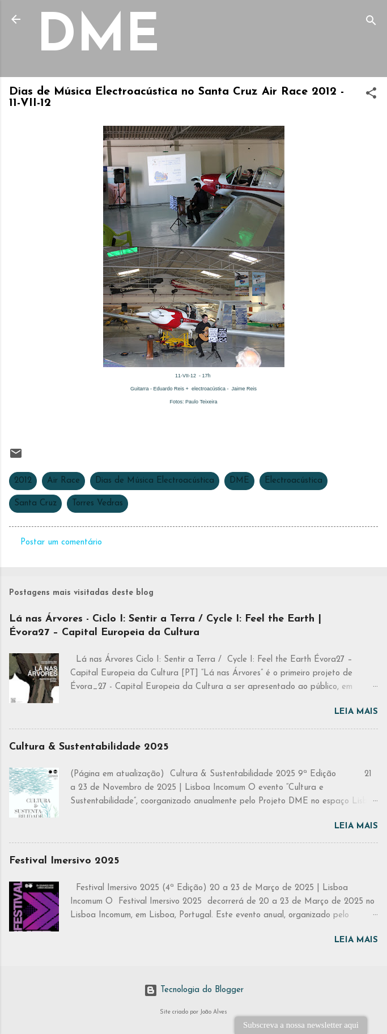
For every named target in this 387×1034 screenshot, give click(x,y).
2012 (23, 480)
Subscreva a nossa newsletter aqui (301, 1024)
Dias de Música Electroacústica (154, 480)
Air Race (63, 480)
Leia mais (356, 712)
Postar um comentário (61, 542)
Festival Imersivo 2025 (64, 861)
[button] (371, 95)
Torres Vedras (97, 503)
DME (98, 37)
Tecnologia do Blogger (194, 990)
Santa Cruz (35, 503)
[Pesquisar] (371, 23)
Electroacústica (293, 480)
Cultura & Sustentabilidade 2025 (88, 747)
